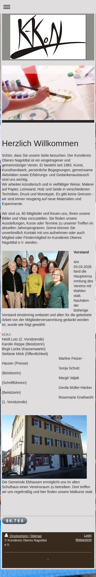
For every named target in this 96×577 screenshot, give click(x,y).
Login (87, 535)
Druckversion (17, 536)
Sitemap (36, 536)
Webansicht (83, 540)
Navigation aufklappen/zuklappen (48, 6)
